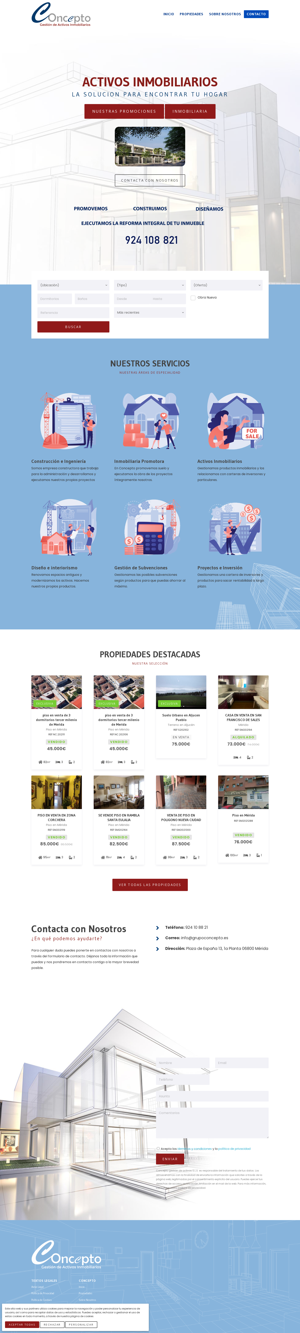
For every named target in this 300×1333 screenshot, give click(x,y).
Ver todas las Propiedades (150, 885)
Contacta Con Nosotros (150, 180)
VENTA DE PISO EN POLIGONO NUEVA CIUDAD (181, 817)
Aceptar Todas (22, 1324)
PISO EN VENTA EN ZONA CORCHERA (56, 817)
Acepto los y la (204, 1149)
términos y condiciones (195, 1149)
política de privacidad (234, 1149)
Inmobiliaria (190, 111)
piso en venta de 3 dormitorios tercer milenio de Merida (56, 720)
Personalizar (81, 1324)
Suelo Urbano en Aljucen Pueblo (181, 717)
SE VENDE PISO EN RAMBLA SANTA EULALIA (119, 817)
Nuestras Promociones (124, 111)
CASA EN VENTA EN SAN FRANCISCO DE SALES (243, 717)
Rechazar (52, 1324)
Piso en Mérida (243, 815)
